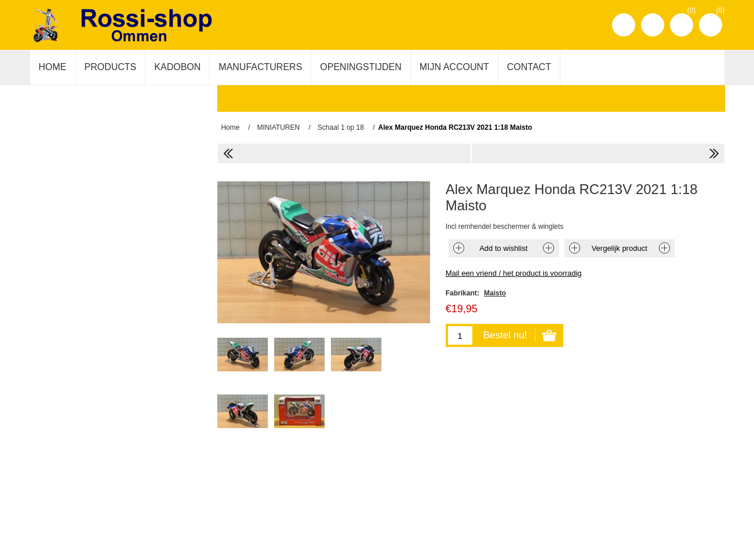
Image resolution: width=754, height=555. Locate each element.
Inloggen (652, 24)
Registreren (623, 24)
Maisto (495, 293)
